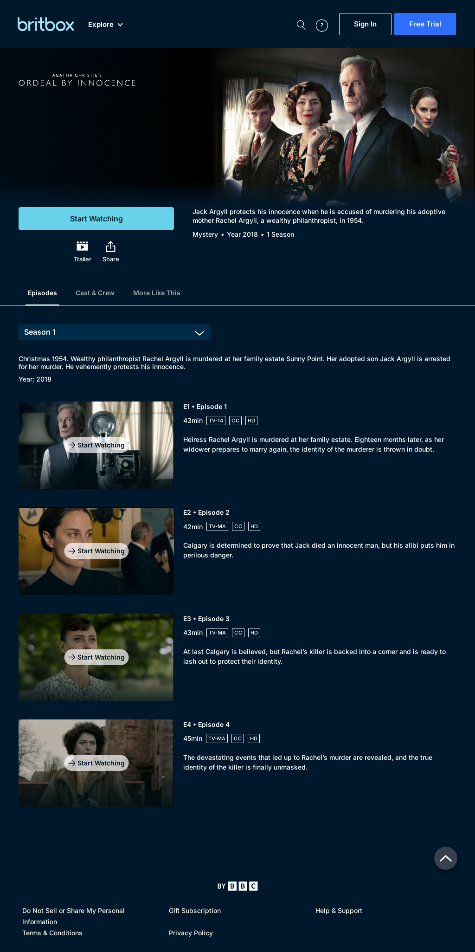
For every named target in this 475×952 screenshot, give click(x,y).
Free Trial (425, 24)
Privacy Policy (191, 933)
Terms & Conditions (52, 933)
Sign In (365, 24)
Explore (105, 24)
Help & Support (338, 910)
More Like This (156, 293)
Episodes (42, 293)
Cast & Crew (95, 293)
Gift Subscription (195, 910)
